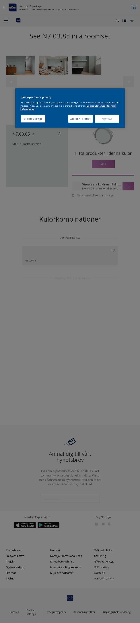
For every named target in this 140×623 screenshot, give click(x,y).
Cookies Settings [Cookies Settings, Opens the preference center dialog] (33, 118)
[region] (70, 108)
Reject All (107, 118)
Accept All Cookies (80, 118)
